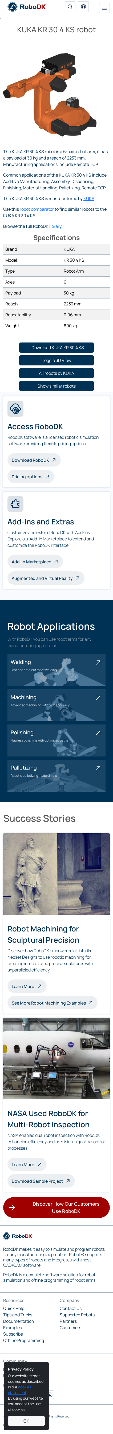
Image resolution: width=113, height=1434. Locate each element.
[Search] (70, 6)
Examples (12, 1328)
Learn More (29, 985)
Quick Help (13, 1308)
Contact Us (71, 1308)
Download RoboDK (30, 460)
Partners (68, 1321)
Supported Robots (77, 1315)
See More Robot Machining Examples (49, 1003)
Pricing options (27, 477)
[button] (83, 6)
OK (26, 1421)
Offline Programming (23, 1340)
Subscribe (13, 1334)
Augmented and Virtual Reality (42, 578)
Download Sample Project (37, 1181)
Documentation (18, 1321)
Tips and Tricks (17, 1315)
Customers (70, 1328)
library (55, 226)
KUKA (88, 198)
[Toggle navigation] (104, 8)
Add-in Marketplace (31, 562)
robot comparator (37, 209)
